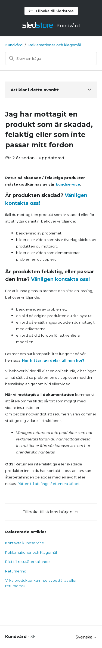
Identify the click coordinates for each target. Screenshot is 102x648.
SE (33, 636)
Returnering (15, 571)
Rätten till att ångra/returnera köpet (48, 483)
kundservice (68, 184)
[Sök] (51, 58)
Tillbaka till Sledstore (51, 11)
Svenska (86, 637)
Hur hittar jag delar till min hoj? (53, 360)
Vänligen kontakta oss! (60, 279)
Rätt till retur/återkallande (27, 561)
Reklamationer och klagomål (54, 45)
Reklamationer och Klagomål (31, 552)
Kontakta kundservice (24, 543)
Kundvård (14, 45)
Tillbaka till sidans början (51, 511)
